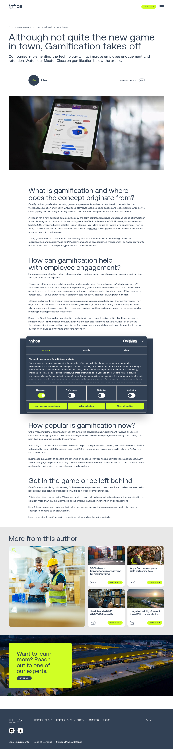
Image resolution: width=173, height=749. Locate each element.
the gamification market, (101, 445)
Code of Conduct (43, 741)
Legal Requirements (19, 741)
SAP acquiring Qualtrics (79, 241)
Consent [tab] (46, 350)
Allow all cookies (125, 406)
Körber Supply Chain (70, 720)
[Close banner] (143, 341)
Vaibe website (103, 517)
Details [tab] (86, 350)
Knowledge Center (23, 27)
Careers (93, 720)
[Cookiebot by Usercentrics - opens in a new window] (125, 341)
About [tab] (127, 350)
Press (106, 720)
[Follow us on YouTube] (20, 731)
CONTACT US (23, 678)
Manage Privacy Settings (69, 741)
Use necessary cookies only (48, 406)
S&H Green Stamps (75, 224)
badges (93, 228)
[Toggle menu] (161, 6)
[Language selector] (149, 720)
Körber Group (43, 720)
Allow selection (86, 406)
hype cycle (80, 221)
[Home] (9, 27)
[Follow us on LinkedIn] (12, 731)
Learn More (114, 582)
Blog (38, 27)
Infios (44, 80)
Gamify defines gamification (43, 204)
